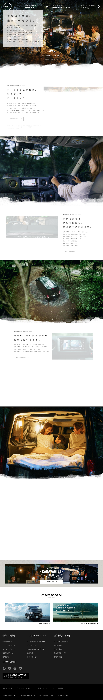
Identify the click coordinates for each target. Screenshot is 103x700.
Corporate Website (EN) (27, 695)
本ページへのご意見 (46, 695)
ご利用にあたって (42, 688)
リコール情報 (58, 688)
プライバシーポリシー (24, 688)
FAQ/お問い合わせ (9, 695)
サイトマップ (7, 688)
